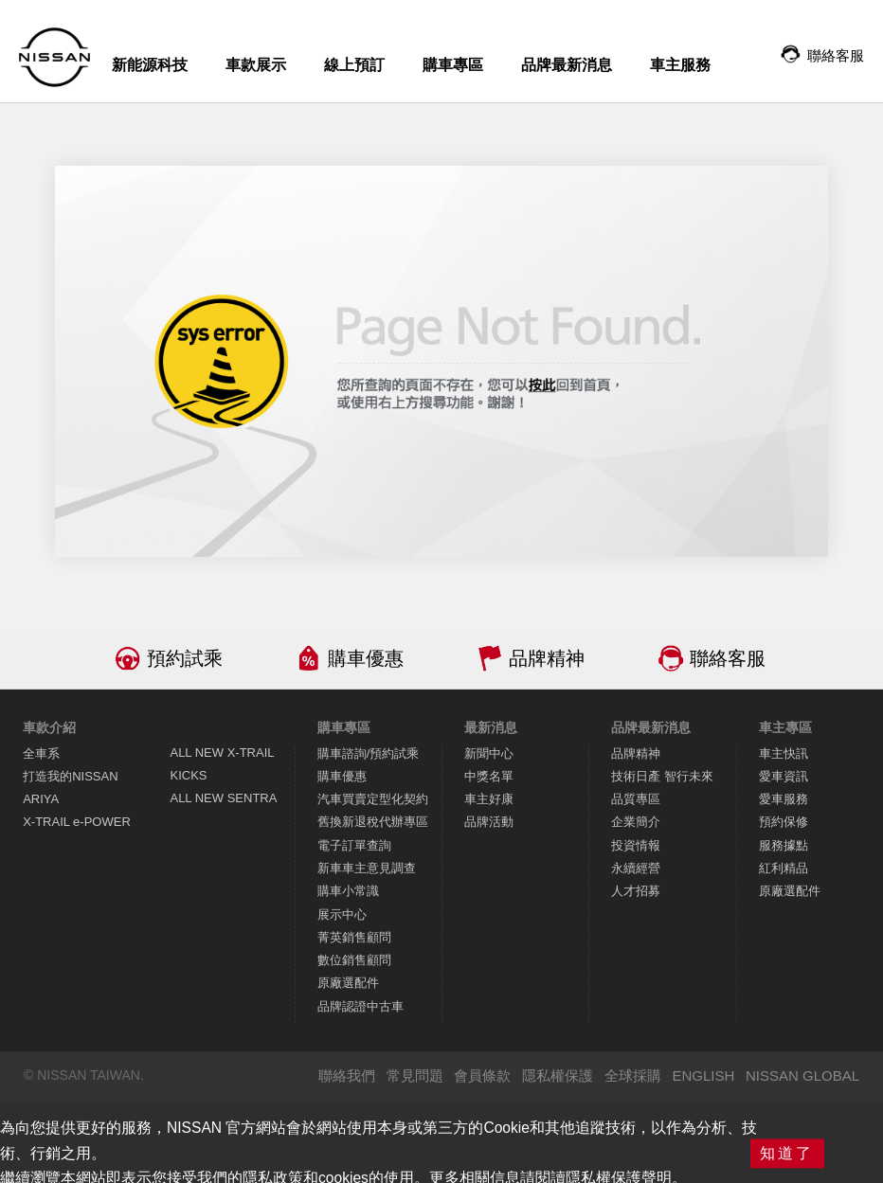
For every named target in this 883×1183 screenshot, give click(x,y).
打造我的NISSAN (70, 776)
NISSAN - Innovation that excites (54, 57)
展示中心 (342, 914)
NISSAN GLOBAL (802, 1075)
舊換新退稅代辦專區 (372, 822)
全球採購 (632, 1075)
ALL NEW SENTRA (223, 798)
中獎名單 (489, 776)
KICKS (188, 775)
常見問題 (415, 1075)
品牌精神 (547, 658)
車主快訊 (783, 753)
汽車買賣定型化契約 (372, 799)
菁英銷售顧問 (354, 937)
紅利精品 (783, 868)
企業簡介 (635, 822)
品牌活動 (489, 822)
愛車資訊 (783, 776)
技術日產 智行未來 (662, 776)
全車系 (41, 753)
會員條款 (482, 1075)
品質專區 (635, 799)
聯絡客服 (728, 658)
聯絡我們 (346, 1075)
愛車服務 (783, 799)
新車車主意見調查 (366, 868)
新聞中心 (489, 753)
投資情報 (635, 845)
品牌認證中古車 (360, 1006)
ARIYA (41, 799)
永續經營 (635, 868)
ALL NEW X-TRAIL (222, 752)
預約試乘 (185, 658)
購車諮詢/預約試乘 (368, 753)
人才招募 (635, 891)
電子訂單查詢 (354, 845)
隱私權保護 (557, 1075)
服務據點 (783, 845)
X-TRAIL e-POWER (77, 822)
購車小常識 (348, 891)
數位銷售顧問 (354, 960)
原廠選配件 (348, 983)
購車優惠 (366, 658)
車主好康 (489, 799)
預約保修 (783, 822)
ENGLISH (703, 1075)
